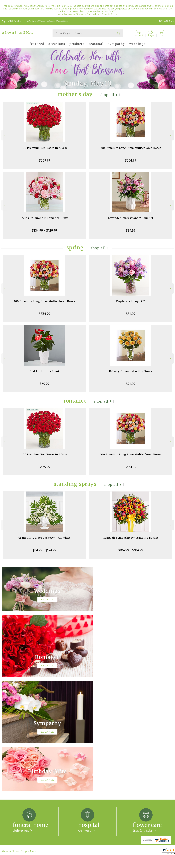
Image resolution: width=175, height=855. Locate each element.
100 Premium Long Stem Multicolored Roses (130, 148)
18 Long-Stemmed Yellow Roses (130, 371)
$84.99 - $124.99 (44, 550)
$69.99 (44, 384)
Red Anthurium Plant (44, 371)
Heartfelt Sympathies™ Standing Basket (130, 537)
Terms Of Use (110, 852)
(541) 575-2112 (14, 20)
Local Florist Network (146, 852)
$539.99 (44, 160)
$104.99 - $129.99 (44, 230)
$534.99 (130, 160)
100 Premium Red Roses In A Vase (44, 148)
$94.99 (130, 384)
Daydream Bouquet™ (130, 301)
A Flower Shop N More (17, 32)
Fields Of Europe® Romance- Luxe (44, 218)
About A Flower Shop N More (18, 737)
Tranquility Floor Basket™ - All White (44, 537)
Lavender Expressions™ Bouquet (130, 218)
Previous (4, 135)
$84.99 (130, 230)
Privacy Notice (126, 852)
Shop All (107, 95)
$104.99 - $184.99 (130, 550)
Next (171, 135)
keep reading (106, 742)
